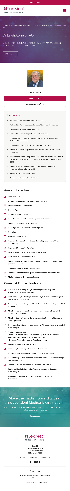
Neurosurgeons (40, 25)
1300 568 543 (35, 462)
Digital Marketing (29, 482)
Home (5, 25)
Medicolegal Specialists (20, 25)
